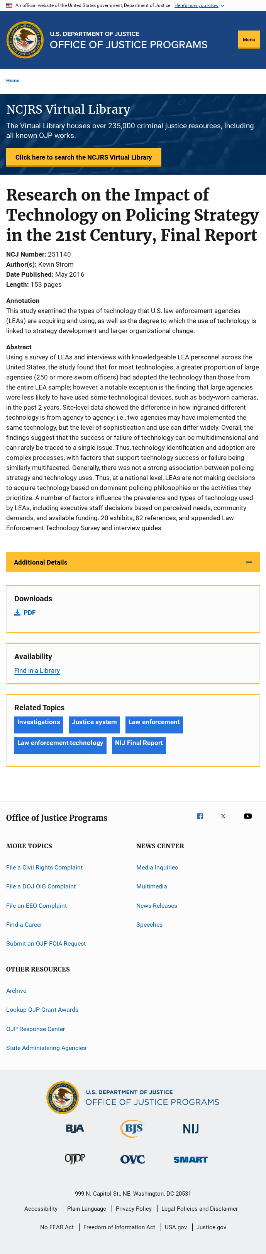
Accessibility (41, 1208)
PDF (30, 612)
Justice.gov (211, 1227)
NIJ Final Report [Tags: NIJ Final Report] (139, 743)
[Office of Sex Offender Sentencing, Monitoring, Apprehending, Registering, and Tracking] (191, 1164)
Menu (249, 40)
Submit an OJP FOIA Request (46, 943)
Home (12, 80)
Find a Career (24, 924)
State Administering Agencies (46, 1048)
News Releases (156, 905)
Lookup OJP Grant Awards (42, 1009)
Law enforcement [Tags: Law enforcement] (154, 722)
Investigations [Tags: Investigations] (38, 722)
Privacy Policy (134, 1208)
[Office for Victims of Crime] (132, 1165)
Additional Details (41, 562)
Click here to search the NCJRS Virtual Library (83, 157)
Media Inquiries (157, 867)
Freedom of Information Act (119, 1227)
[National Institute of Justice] (191, 1135)
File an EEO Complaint (36, 905)
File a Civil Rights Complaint (44, 867)
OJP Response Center (35, 1028)
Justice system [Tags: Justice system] (94, 722)
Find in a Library (37, 670)
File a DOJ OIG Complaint (41, 886)
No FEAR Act (57, 1227)
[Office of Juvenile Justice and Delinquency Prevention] (75, 1165)
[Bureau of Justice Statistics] (133, 1139)
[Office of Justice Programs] (25, 40)
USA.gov (176, 1227)
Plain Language (86, 1208)
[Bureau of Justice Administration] (75, 1134)
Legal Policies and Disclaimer (199, 1208)
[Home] (128, 40)
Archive (16, 990)
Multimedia (151, 886)
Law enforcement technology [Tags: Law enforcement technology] (60, 743)
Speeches (149, 924)
